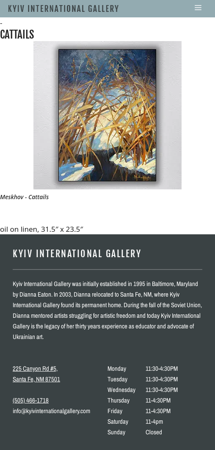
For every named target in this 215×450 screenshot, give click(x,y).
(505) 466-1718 (31, 400)
